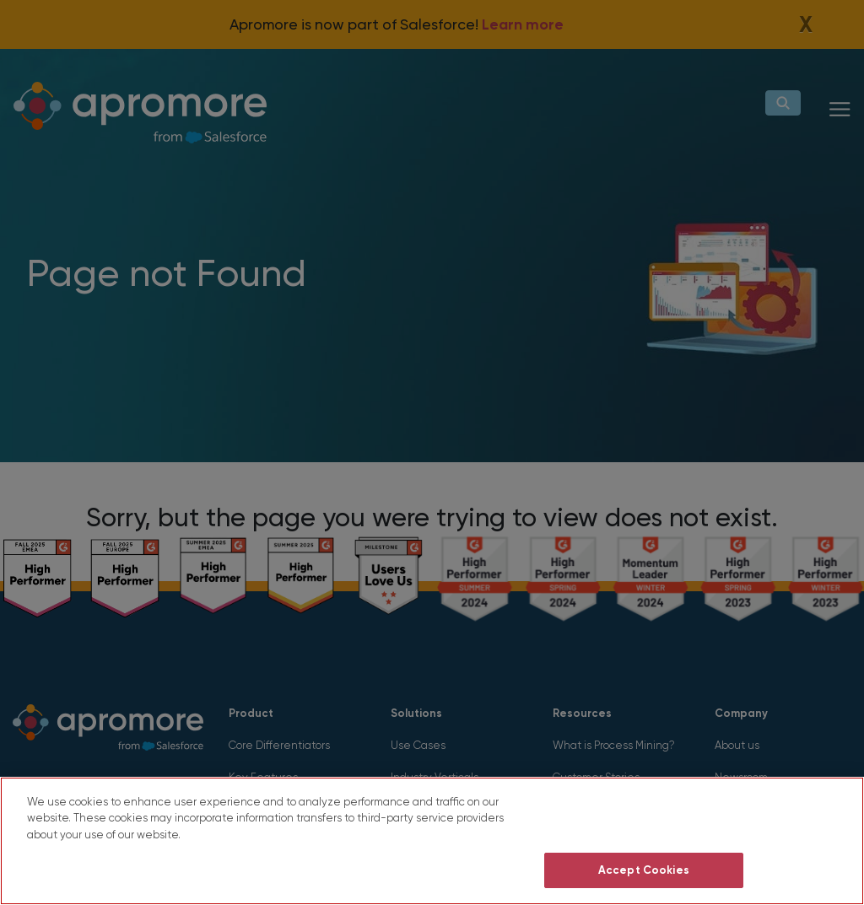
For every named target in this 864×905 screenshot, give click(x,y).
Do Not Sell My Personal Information (643, 821)
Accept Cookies (643, 870)
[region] (432, 841)
